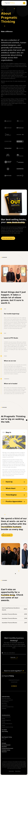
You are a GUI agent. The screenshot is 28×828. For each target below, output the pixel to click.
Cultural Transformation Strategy (6, 717)
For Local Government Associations (6, 745)
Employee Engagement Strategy (6, 721)
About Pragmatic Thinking (7, 737)
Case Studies (4, 729)
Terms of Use (11, 771)
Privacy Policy (17, 771)
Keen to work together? (14, 670)
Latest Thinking (5, 731)
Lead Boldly (4, 708)
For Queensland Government (7, 748)
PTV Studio (4, 743)
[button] (24, 3)
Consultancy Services (6, 715)
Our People (4, 738)
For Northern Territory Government (6, 750)
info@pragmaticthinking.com (14, 680)
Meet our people (7, 535)
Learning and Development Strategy (7, 724)
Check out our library (8, 238)
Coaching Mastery (5, 701)
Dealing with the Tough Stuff (7, 700)
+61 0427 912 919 (14, 682)
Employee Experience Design (7, 727)
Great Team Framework (6, 698)
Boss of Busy (4, 703)
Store (3, 740)
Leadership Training (5, 696)
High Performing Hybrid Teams (8, 706)
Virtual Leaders (5, 705)
